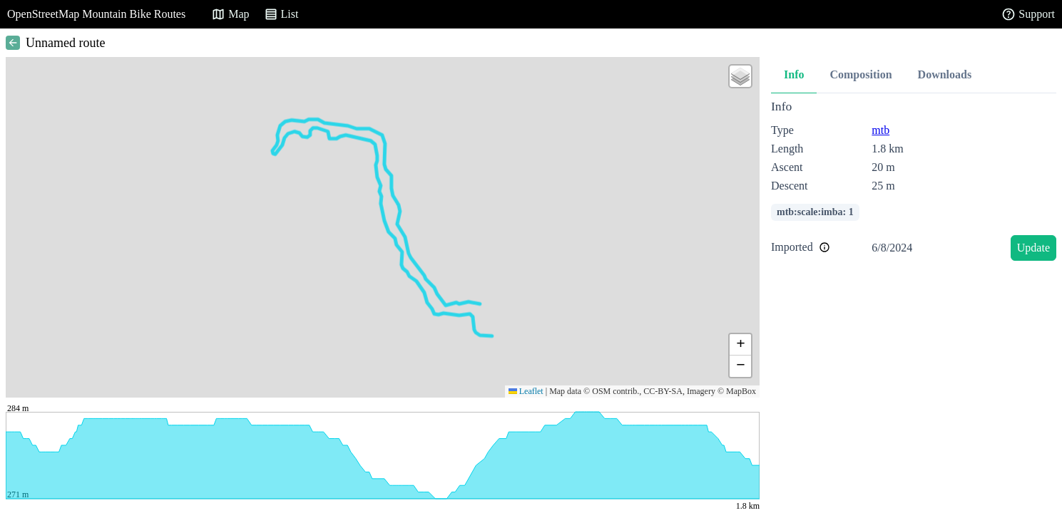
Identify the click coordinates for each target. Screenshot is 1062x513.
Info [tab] (794, 74)
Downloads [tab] (945, 74)
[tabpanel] (913, 182)
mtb (880, 130)
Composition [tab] (860, 74)
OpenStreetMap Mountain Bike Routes (96, 14)
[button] (740, 76)
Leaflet (526, 391)
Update (1033, 248)
